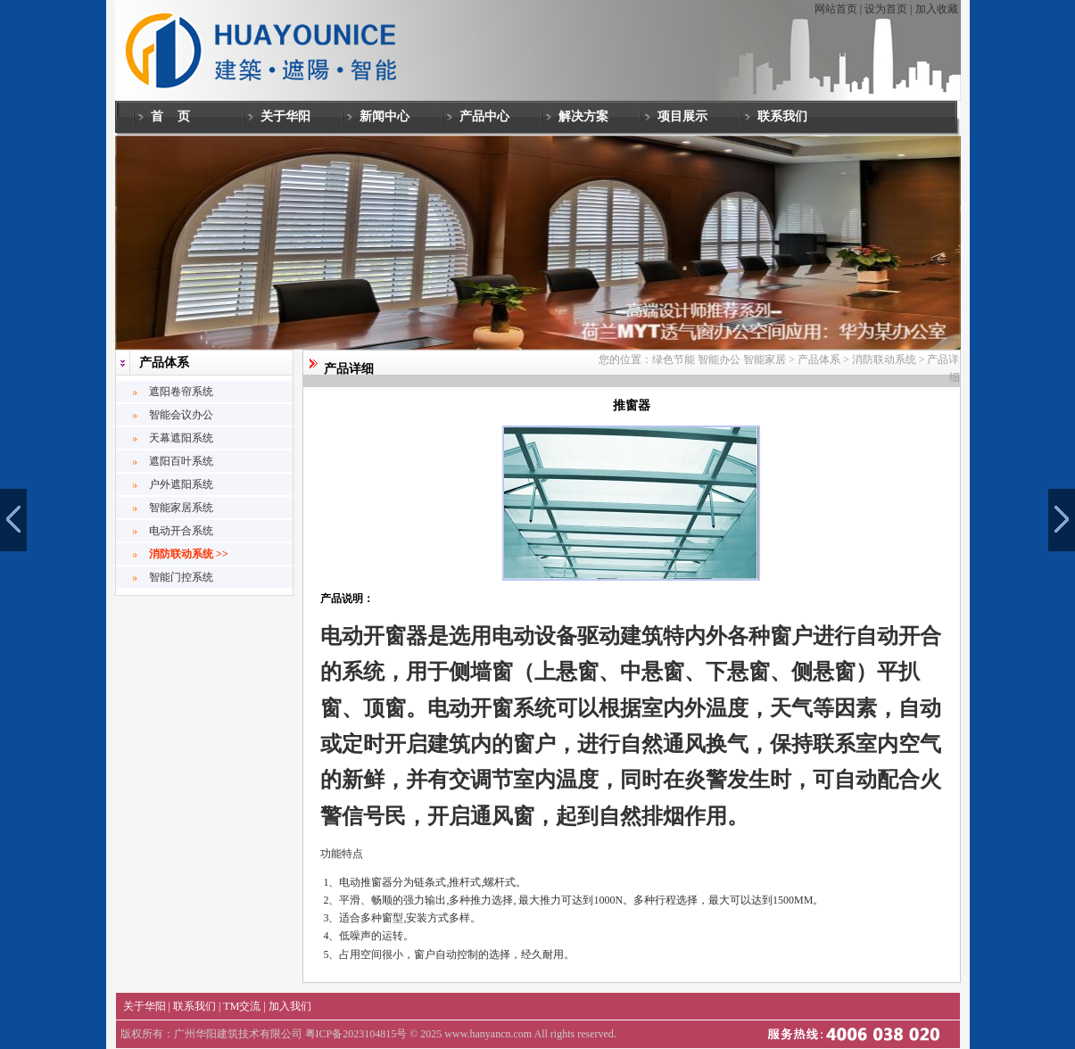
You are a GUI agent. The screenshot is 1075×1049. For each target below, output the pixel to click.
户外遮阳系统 (181, 484)
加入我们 (290, 1006)
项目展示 (682, 116)
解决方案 (583, 116)
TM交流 (241, 1006)
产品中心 (484, 116)
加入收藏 (936, 9)
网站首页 (836, 9)
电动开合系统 (181, 530)
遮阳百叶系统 (181, 461)
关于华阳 (285, 116)
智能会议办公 (181, 415)
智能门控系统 (181, 577)
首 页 (170, 116)
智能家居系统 (181, 507)
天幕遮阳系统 (181, 438)
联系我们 (782, 116)
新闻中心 (384, 116)
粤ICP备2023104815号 (356, 1034)
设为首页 (885, 9)
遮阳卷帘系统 (181, 391)
